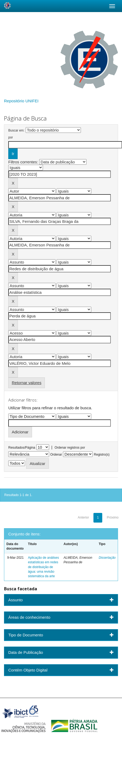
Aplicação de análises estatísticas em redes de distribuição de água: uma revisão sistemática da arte (43, 567)
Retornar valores (26, 382)
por (10, 137)
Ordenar (56, 454)
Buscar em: (16, 130)
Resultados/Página (21, 447)
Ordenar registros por (69, 447)
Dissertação (107, 558)
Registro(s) (102, 454)
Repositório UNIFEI (21, 101)
